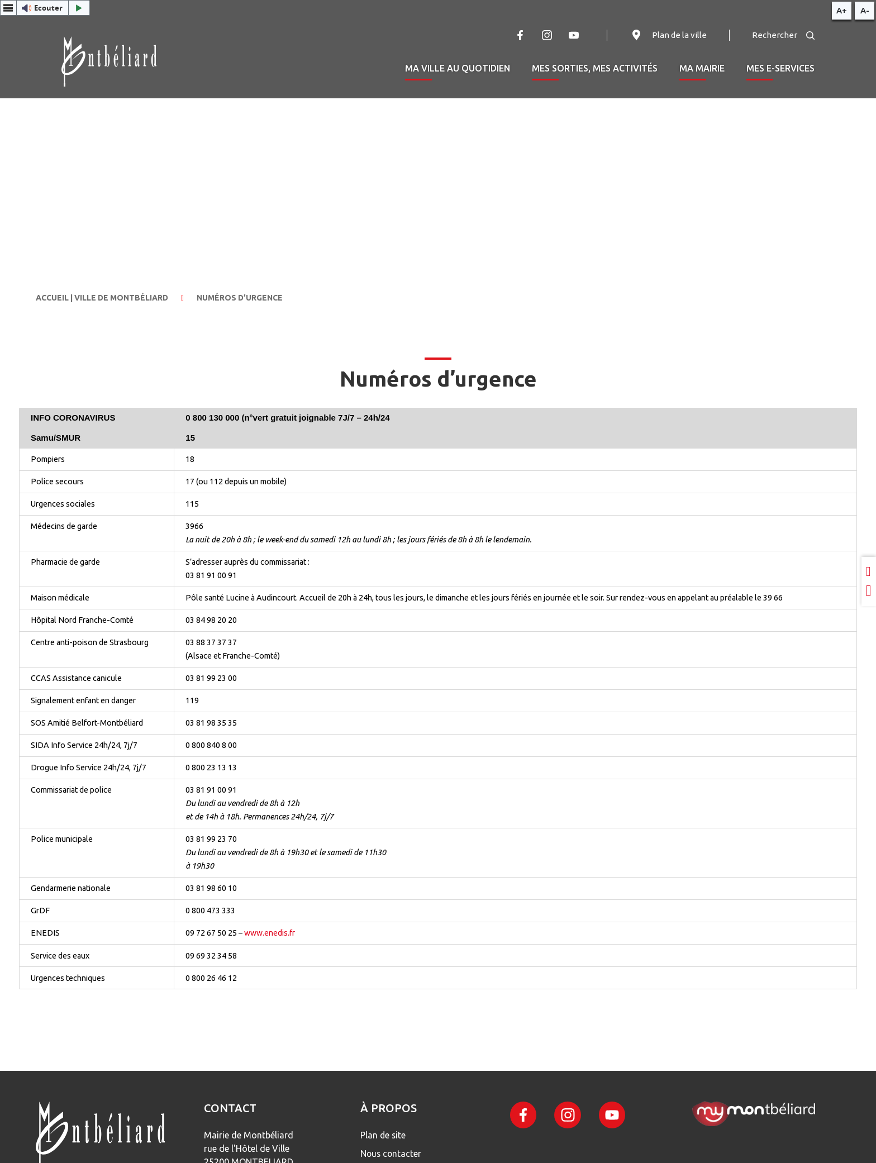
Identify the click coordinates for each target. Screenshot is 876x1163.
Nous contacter (392, 1153)
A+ (841, 10)
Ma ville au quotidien (457, 68)
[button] (45, 8)
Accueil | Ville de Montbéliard (102, 297)
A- (864, 10)
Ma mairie (702, 68)
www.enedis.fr (269, 932)
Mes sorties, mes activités (595, 68)
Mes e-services (780, 68)
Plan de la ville (668, 35)
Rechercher (783, 35)
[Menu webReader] (8, 8)
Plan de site (384, 1135)
